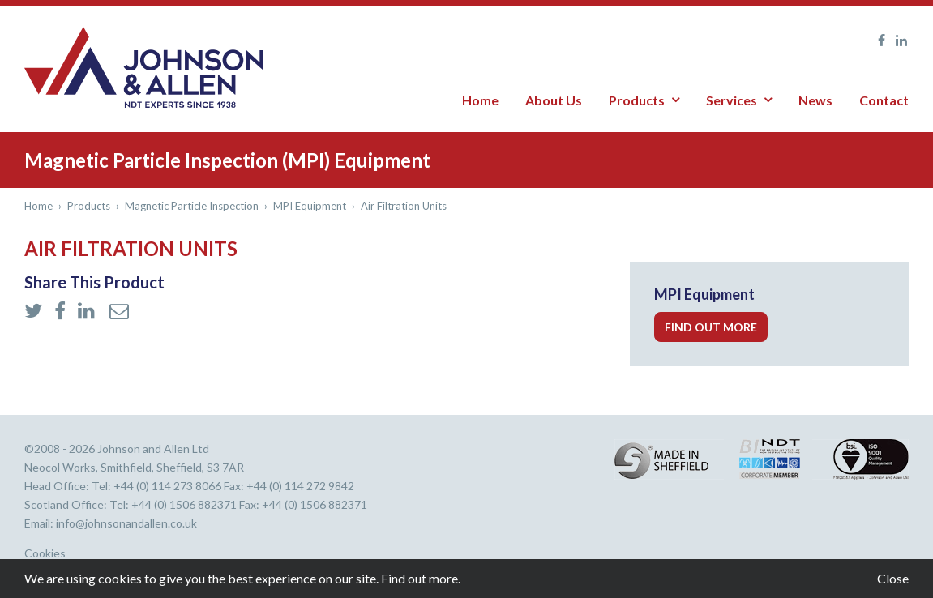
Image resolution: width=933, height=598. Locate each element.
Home (480, 100)
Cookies (45, 553)
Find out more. (420, 578)
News (815, 100)
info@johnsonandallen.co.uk (126, 523)
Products (637, 100)
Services (731, 100)
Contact (884, 100)
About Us (553, 100)
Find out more (711, 327)
